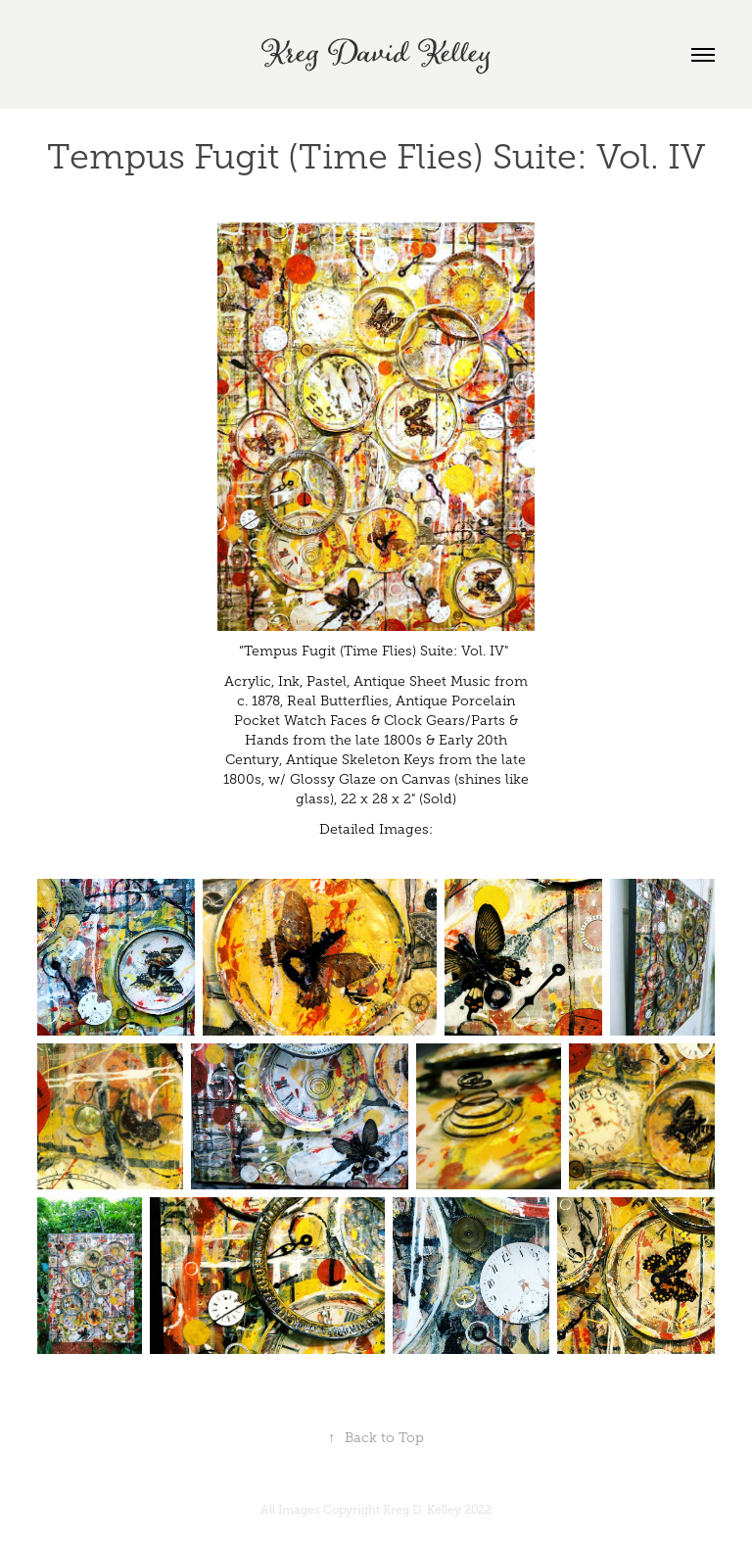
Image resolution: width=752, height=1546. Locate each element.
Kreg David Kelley (376, 54)
